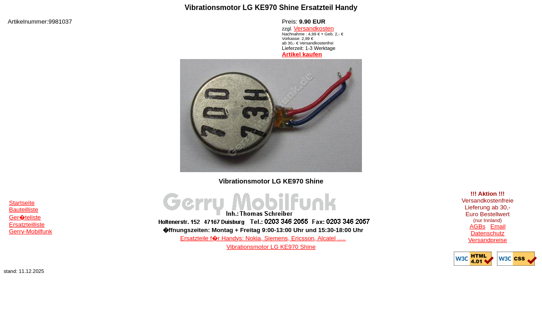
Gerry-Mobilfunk (30, 231)
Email (498, 226)
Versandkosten (314, 28)
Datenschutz (487, 233)
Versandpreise (487, 240)
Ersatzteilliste (27, 224)
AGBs (478, 226)
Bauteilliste (23, 209)
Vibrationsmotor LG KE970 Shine (271, 246)
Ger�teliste (25, 217)
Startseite (22, 202)
